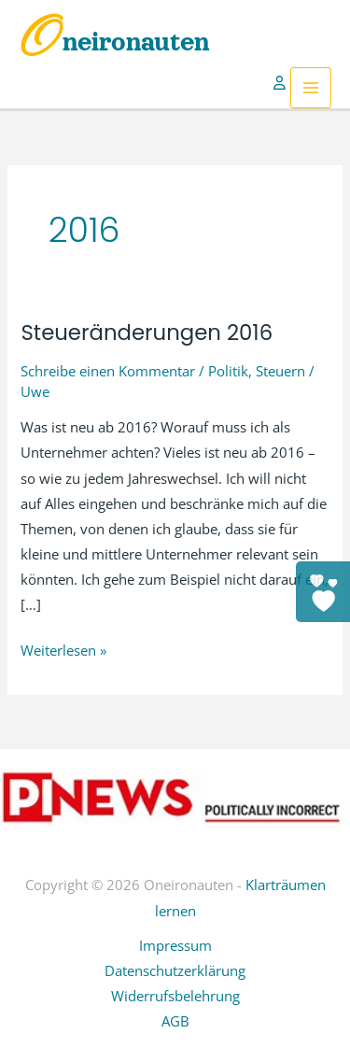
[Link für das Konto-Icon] (281, 87)
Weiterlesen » (63, 650)
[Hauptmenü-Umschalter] (310, 87)
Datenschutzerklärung (175, 970)
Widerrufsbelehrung (175, 995)
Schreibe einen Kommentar (108, 370)
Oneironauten (114, 42)
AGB (175, 1021)
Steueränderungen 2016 (147, 332)
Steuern (280, 370)
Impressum (175, 945)
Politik (228, 370)
